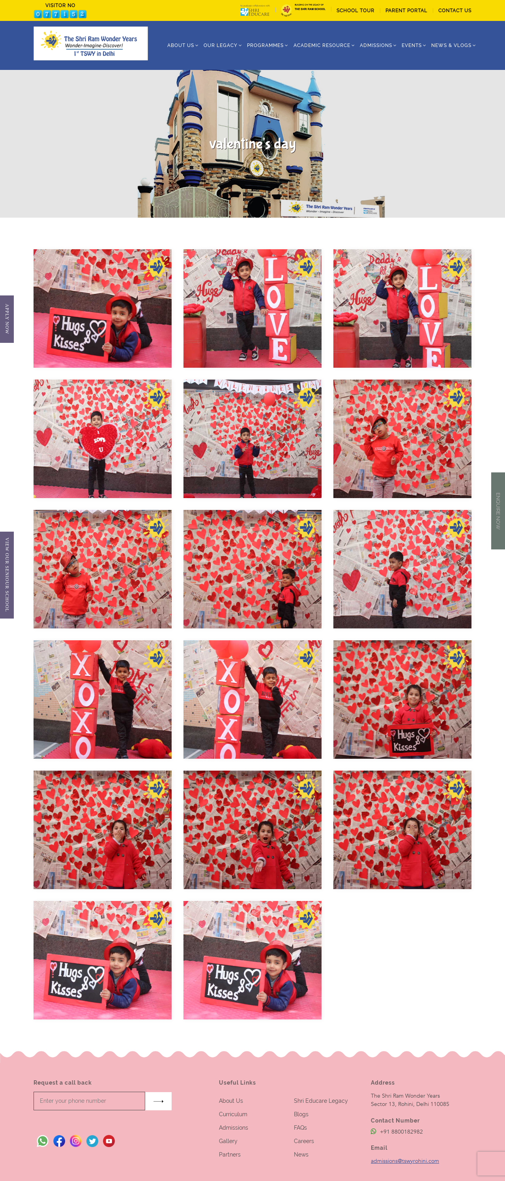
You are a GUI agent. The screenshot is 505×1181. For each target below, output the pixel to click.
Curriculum (233, 1114)
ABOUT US (180, 45)
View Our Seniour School (6, 575)
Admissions (233, 1128)
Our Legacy (221, 45)
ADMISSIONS (376, 45)
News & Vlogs (451, 45)
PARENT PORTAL (406, 10)
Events (412, 45)
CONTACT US (454, 10)
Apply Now (6, 319)
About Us (231, 1101)
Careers (304, 1141)
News (301, 1154)
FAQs (300, 1128)
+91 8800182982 (397, 1132)
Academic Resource (322, 45)
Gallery (228, 1141)
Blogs (301, 1114)
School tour (355, 10)
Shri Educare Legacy (321, 1101)
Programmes (265, 45)
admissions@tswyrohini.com (405, 1161)
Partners (230, 1154)
